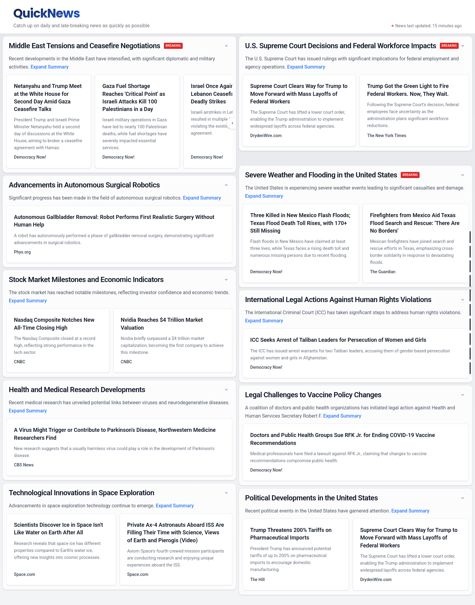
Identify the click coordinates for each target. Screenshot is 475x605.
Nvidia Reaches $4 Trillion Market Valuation (162, 324)
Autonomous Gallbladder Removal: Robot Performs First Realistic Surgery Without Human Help (114, 221)
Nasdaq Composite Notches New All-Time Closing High (54, 324)
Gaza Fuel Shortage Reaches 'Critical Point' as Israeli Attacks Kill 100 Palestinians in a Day (133, 97)
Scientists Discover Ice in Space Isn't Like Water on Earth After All (58, 529)
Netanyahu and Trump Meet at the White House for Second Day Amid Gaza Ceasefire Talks (48, 97)
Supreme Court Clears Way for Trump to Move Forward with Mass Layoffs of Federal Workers (298, 93)
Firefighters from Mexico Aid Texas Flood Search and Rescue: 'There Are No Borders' (415, 223)
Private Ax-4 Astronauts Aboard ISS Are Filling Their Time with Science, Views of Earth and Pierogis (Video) (175, 532)
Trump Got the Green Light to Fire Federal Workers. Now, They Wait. (408, 90)
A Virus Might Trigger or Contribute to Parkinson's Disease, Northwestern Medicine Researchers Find (115, 434)
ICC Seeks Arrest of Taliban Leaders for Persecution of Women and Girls (338, 340)
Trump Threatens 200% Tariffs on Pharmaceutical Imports (291, 534)
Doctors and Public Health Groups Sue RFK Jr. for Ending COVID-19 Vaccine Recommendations (342, 439)
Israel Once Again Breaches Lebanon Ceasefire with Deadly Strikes (224, 93)
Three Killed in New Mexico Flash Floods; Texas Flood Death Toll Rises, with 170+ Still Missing (300, 223)
